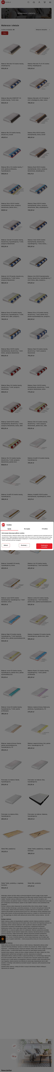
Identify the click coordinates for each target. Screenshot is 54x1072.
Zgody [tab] (9, 528)
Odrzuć (6, 545)
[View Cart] (44, 2)
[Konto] (39, 2)
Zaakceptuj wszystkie (44, 546)
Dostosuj (24, 545)
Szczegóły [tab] (27, 528)
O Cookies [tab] (45, 528)
